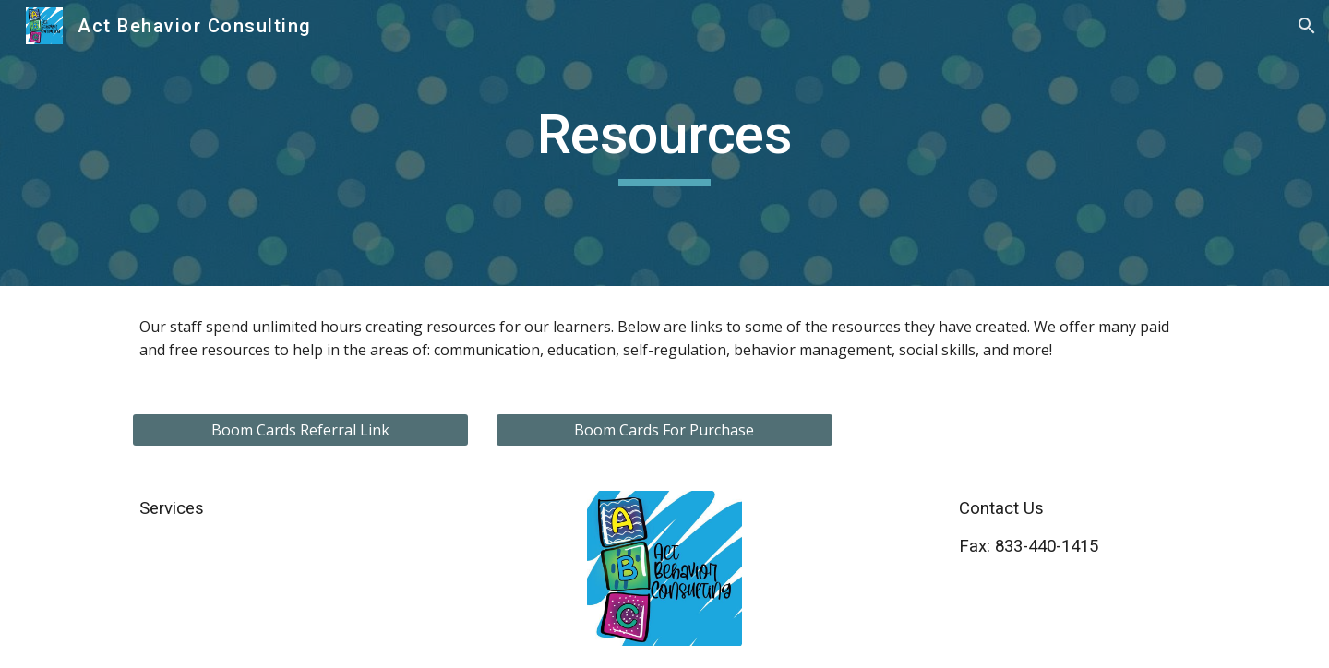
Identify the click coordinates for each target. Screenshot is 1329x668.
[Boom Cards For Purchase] (664, 430)
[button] (1307, 26)
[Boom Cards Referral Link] (300, 430)
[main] (664, 143)
